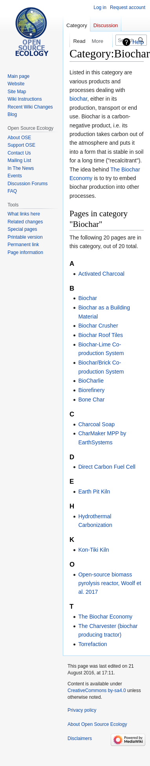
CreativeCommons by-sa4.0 (97, 690)
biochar (78, 99)
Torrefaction (92, 644)
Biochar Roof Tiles (100, 335)
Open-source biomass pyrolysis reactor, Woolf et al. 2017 (109, 583)
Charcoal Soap (96, 424)
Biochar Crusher (98, 325)
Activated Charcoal (101, 274)
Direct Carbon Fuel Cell (106, 467)
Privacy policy (82, 710)
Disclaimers (80, 738)
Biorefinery (91, 390)
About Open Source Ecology (97, 724)
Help (138, 42)
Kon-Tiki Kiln (93, 550)
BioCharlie (91, 380)
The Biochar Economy (105, 616)
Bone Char (91, 399)
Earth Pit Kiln (94, 491)
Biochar (87, 298)
